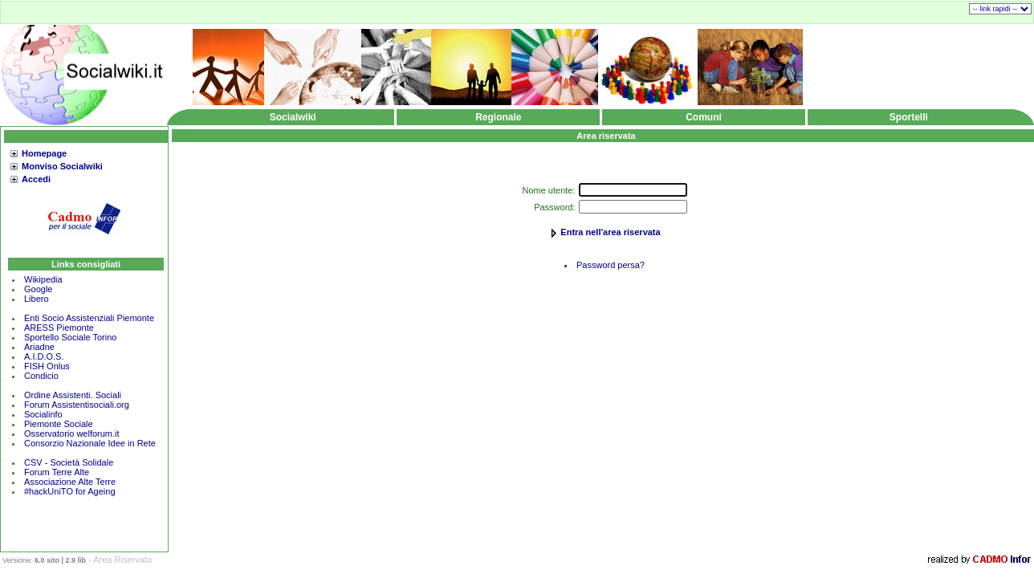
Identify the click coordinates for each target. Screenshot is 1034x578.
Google (38, 289)
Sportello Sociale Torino (70, 337)
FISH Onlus (47, 366)
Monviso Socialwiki (62, 166)
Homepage (44, 153)
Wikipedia (43, 279)
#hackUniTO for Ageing (70, 491)
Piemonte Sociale (58, 424)
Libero (36, 298)
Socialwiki (293, 117)
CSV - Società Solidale (68, 462)
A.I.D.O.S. (44, 356)
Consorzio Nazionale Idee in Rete (90, 443)
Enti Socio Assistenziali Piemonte (89, 318)
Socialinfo (43, 414)
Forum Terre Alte (58, 472)
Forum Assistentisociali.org (76, 404)
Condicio (41, 376)
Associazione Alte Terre (70, 481)
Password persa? (610, 265)
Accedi (36, 179)
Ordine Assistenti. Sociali (72, 395)
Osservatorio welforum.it (72, 433)
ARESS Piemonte (59, 327)
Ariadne (39, 347)
